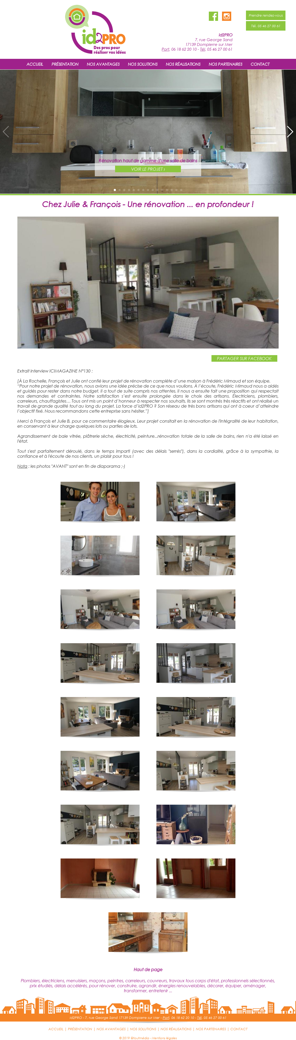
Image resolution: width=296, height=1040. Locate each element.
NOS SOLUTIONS (142, 64)
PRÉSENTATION (65, 64)
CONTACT (260, 64)
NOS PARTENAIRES (225, 64)
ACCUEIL (35, 64)
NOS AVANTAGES (103, 64)
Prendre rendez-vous (266, 15)
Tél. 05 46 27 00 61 (265, 26)
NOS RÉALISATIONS (183, 64)
